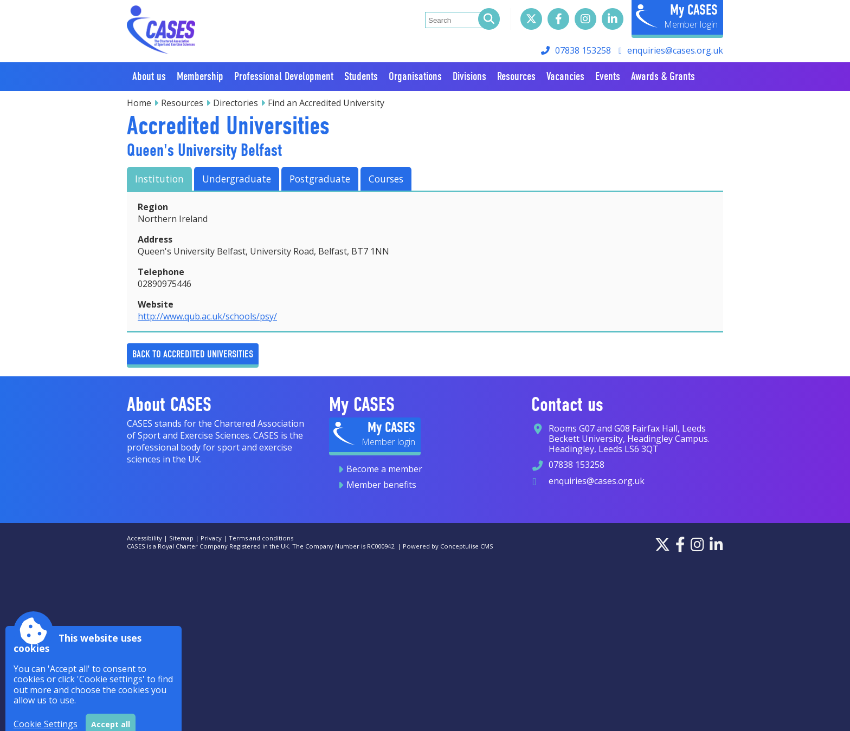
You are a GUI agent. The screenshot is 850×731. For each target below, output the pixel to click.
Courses (386, 178)
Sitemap (181, 538)
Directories (235, 103)
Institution (159, 178)
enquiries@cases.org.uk (675, 50)
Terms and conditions (261, 538)
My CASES (694, 9)
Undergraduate (236, 178)
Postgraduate (319, 178)
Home (139, 103)
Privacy (211, 538)
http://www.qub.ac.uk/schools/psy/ (207, 316)
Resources (182, 103)
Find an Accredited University (326, 103)
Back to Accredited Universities (192, 354)
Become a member (384, 469)
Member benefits (381, 485)
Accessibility (144, 538)
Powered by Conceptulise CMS (448, 546)
